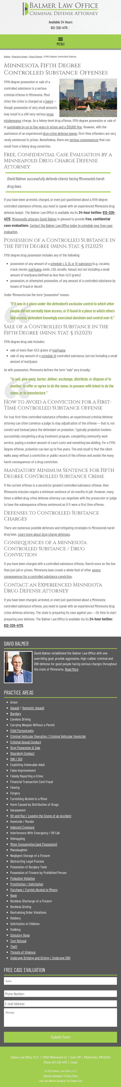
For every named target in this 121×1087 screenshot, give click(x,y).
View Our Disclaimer (52, 1075)
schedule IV (48, 355)
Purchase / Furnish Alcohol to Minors (34, 889)
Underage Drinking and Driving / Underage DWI (40, 957)
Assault (14, 707)
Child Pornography (22, 730)
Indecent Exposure (22, 827)
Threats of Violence (23, 952)
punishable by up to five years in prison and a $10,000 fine (44, 127)
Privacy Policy (71, 1075)
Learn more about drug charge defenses (44, 534)
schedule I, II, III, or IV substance (71, 263)
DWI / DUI (16, 759)
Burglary (15, 713)
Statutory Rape (20, 935)
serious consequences (84, 139)
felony (49, 101)
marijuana (35, 269)
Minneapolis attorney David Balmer (34, 219)
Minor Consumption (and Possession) (33, 844)
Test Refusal (18, 940)
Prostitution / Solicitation (26, 884)
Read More (71, 669)
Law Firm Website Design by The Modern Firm (60, 1080)
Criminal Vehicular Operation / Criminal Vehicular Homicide (48, 736)
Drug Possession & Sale (25, 747)
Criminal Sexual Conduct (25, 742)
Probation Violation (22, 878)
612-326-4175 (59, 27)
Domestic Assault (33, 707)
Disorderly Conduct (22, 753)
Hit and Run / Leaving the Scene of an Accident (40, 815)
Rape (13, 895)
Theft (13, 946)
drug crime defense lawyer (60, 133)
